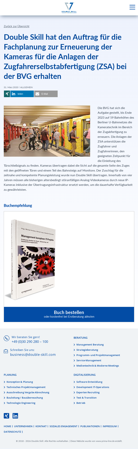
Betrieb (80, 403)
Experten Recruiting (88, 392)
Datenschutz (12, 432)
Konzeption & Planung (20, 382)
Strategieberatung (87, 350)
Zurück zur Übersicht (16, 26)
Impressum (110, 426)
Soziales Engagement (63, 426)
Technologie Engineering (21, 403)
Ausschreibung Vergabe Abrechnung (28, 392)
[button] (7, 94)
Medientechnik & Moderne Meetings (97, 365)
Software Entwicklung (89, 382)
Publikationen (90, 426)
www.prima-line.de (105, 441)
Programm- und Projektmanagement (98, 355)
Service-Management (88, 360)
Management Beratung (90, 345)
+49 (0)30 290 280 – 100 (30, 342)
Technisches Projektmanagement (26, 387)
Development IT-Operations (92, 387)
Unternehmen (23, 426)
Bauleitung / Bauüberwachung (25, 397)
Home (7, 426)
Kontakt (41, 426)
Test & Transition (86, 397)
